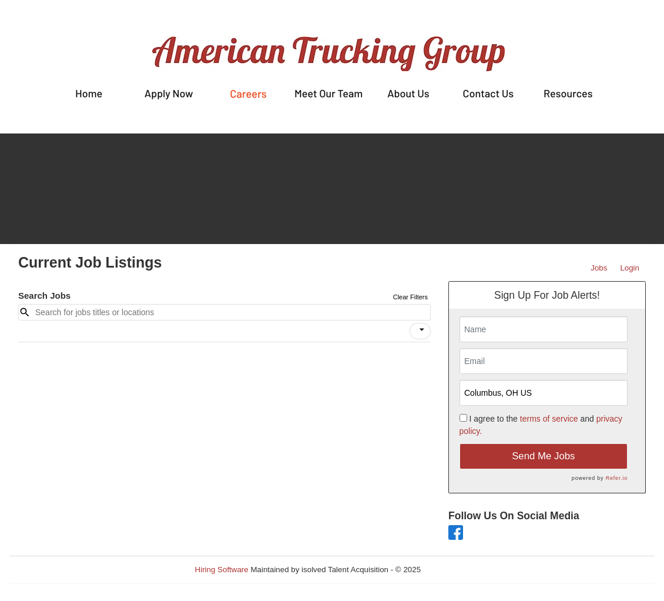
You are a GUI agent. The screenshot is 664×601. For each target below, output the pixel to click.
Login (629, 267)
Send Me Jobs (543, 456)
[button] (420, 331)
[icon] (422, 330)
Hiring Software (222, 569)
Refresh (456, 569)
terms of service (549, 418)
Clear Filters (410, 296)
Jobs (599, 267)
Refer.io (617, 478)
